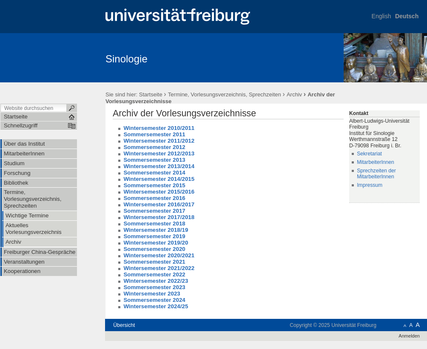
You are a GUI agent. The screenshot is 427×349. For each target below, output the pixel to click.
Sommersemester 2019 (154, 236)
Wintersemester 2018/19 (155, 230)
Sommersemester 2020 (154, 249)
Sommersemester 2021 (154, 262)
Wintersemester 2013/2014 (158, 166)
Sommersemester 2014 (154, 172)
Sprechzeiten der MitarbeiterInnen (376, 174)
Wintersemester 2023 (151, 293)
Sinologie (126, 59)
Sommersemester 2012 (154, 147)
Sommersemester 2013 (154, 160)
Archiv (294, 94)
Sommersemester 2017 (154, 211)
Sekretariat (369, 154)
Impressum (369, 185)
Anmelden (409, 335)
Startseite (150, 94)
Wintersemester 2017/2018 (158, 217)
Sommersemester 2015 (154, 185)
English (381, 16)
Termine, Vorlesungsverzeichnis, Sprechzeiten (225, 94)
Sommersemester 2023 (154, 287)
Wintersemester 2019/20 (155, 242)
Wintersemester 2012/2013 (158, 153)
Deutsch (406, 16)
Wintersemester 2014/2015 (158, 179)
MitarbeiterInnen (375, 162)
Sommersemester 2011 (154, 134)
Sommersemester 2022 (154, 274)
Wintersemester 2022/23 (155, 281)
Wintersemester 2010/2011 (158, 128)
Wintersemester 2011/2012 (158, 141)
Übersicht (124, 325)
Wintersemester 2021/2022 (158, 268)
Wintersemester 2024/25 (155, 306)
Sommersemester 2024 (154, 300)
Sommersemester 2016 (154, 198)
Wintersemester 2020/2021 (158, 255)
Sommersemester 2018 (154, 223)
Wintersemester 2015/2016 (158, 192)
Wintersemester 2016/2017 (158, 204)
